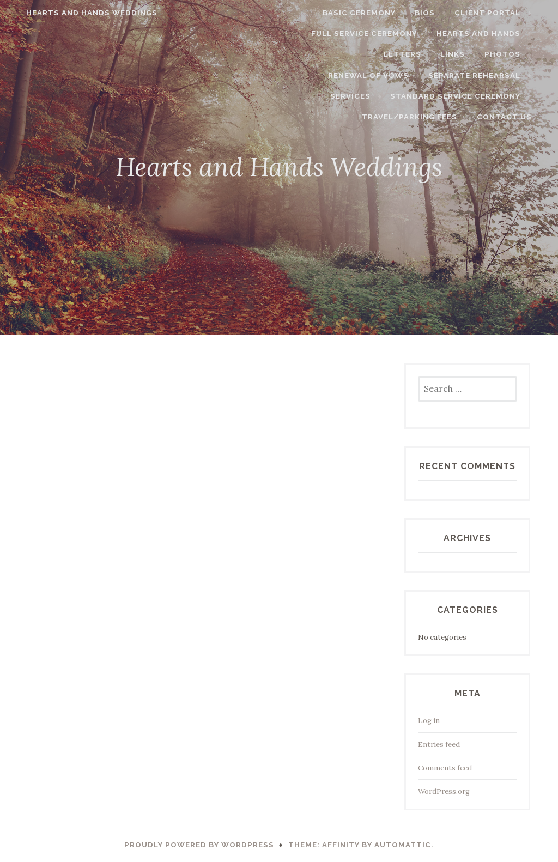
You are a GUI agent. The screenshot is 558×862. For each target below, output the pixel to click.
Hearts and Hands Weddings (79, 13)
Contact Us (516, 117)
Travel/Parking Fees (484, 96)
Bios (437, 13)
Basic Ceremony (371, 13)
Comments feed (445, 768)
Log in (429, 720)
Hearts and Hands (490, 33)
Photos (415, 54)
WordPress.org (444, 791)
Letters (314, 54)
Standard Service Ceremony (353, 96)
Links (365, 54)
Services (512, 75)
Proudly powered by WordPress (199, 845)
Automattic (402, 845)
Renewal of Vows (492, 54)
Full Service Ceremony (376, 33)
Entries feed (439, 744)
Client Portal (499, 13)
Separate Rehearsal (427, 75)
